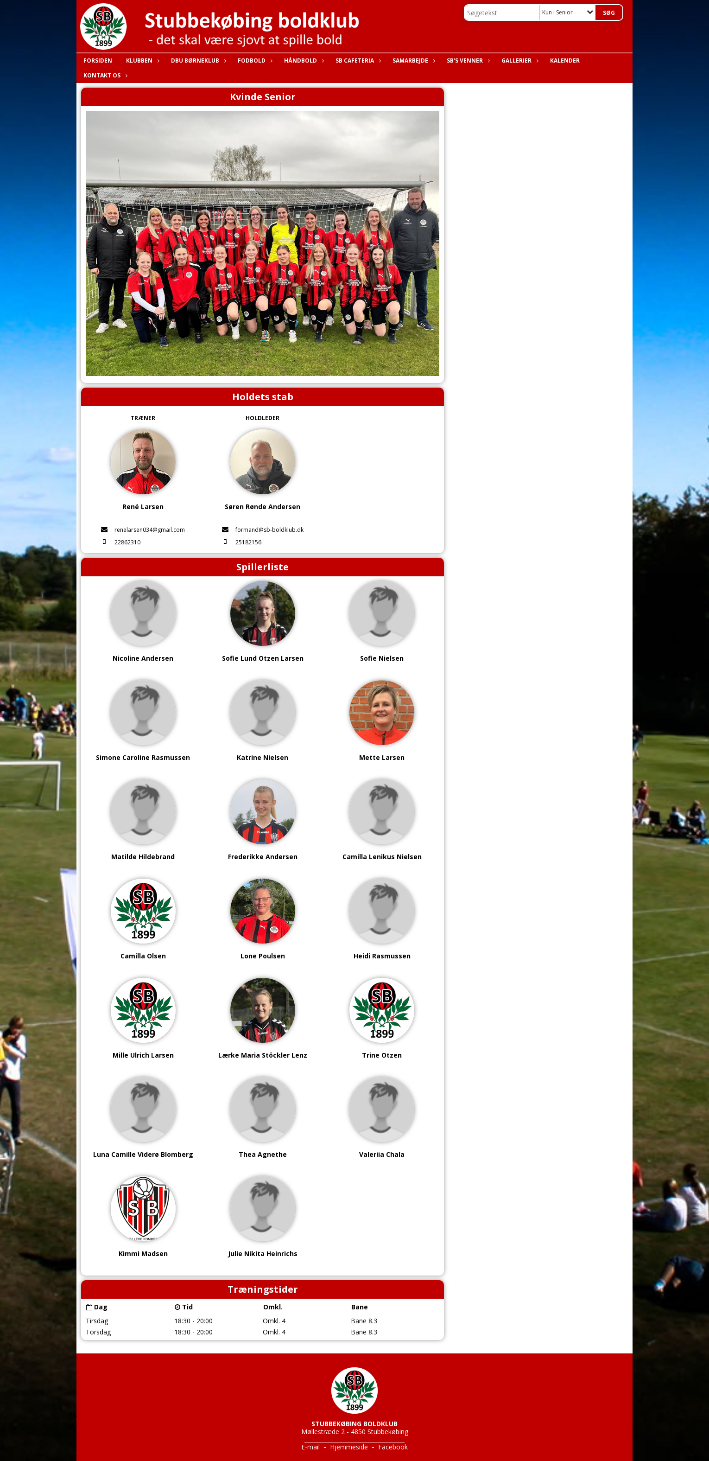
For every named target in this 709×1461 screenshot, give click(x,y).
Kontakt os (104, 75)
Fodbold (254, 60)
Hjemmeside (349, 1446)
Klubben (141, 60)
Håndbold (303, 60)
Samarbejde (412, 60)
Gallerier (518, 60)
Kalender (565, 60)
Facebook (393, 1446)
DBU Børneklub (197, 60)
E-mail (310, 1446)
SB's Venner (467, 60)
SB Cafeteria (357, 60)
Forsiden (97, 60)
